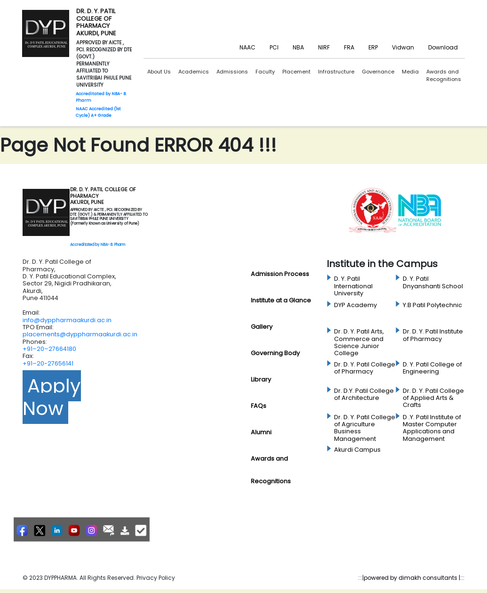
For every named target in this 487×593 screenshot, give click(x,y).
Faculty (265, 71)
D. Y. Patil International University (353, 286)
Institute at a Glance (281, 300)
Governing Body (275, 353)
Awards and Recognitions (443, 75)
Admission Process (280, 274)
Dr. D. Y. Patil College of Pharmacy (364, 368)
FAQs (258, 406)
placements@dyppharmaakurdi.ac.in (80, 334)
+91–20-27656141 (48, 363)
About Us (159, 71)
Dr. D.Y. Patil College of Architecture (364, 394)
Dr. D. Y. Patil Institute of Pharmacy (433, 335)
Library (261, 379)
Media (410, 71)
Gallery (261, 327)
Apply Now (52, 397)
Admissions (232, 71)
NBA (298, 47)
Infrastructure (336, 71)
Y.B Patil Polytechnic (432, 305)
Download (443, 47)
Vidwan (403, 47)
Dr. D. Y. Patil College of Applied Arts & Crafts (433, 398)
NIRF (324, 47)
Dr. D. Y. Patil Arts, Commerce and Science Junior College (359, 342)
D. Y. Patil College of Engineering (432, 368)
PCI (274, 47)
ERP (373, 47)
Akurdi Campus (357, 450)
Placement (296, 71)
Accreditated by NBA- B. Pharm (97, 244)
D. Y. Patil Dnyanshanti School (433, 282)
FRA (349, 47)
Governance (378, 71)
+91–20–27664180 (49, 349)
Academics (193, 71)
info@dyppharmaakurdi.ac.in (67, 320)
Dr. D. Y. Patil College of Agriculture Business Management (364, 428)
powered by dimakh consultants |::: (414, 578)
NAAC (247, 47)
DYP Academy (355, 305)
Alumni (261, 432)
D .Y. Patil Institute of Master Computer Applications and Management (432, 428)
